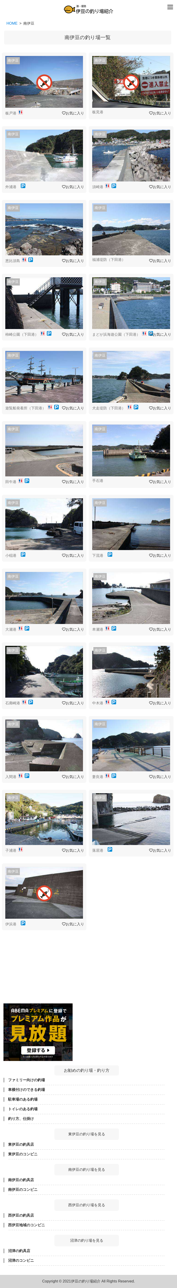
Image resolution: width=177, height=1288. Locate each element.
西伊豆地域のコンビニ (26, 1225)
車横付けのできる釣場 (26, 1090)
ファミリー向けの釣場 (26, 1080)
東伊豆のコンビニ (23, 1154)
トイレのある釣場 (23, 1109)
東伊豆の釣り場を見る (86, 1134)
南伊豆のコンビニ (23, 1190)
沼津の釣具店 (19, 1251)
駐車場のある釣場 (23, 1099)
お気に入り (73, 113)
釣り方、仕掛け (21, 1119)
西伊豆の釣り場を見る (86, 1205)
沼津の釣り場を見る (86, 1240)
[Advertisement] (87, 964)
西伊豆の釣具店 (21, 1215)
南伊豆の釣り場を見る (86, 1169)
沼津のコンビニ (21, 1260)
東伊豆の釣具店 (21, 1144)
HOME (12, 23)
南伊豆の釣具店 (21, 1180)
